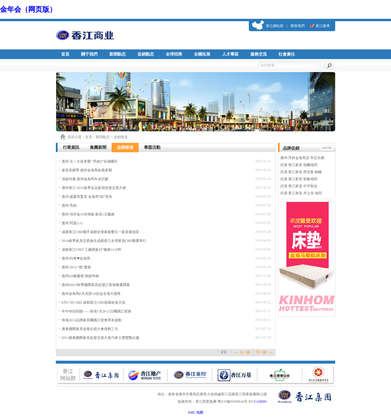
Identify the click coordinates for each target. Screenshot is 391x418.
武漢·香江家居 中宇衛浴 (298, 186)
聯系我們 (298, 26)
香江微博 (323, 26)
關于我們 (89, 54)
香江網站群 (274, 26)
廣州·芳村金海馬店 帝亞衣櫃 (302, 158)
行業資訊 (71, 147)
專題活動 (152, 147)
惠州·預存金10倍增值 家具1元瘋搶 (88, 214)
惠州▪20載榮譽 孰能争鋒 (80, 276)
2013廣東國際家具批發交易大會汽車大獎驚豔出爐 (100, 338)
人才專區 (230, 54)
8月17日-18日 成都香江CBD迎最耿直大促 (94, 302)
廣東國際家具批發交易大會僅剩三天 (90, 329)
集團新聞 (98, 147)
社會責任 (286, 54)
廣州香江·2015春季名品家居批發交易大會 (94, 188)
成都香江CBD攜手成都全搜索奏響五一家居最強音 (101, 232)
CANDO (260, 401)
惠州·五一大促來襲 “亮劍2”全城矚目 (90, 161)
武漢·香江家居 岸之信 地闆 (301, 193)
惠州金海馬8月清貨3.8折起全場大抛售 (91, 294)
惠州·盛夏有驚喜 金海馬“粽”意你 (87, 197)
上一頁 (244, 352)
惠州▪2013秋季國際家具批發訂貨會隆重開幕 (96, 285)
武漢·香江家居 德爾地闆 (298, 165)
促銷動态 (145, 54)
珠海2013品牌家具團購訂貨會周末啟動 (92, 320)
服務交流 (258, 54)
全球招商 (174, 54)
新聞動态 (117, 54)
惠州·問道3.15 (72, 223)
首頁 (65, 54)
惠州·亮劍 (69, 205)
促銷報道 (125, 147)
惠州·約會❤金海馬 (76, 258)
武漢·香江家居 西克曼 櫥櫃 (301, 172)
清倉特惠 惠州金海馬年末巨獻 (85, 179)
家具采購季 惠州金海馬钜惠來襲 (87, 170)
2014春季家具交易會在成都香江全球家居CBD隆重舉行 (104, 241)
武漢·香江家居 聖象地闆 (298, 179)
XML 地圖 (195, 412)
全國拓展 (202, 54)
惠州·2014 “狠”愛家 (76, 267)
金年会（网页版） (28, 9)
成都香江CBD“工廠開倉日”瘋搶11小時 (91, 250)
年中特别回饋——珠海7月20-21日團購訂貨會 (97, 311)
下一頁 (261, 352)
